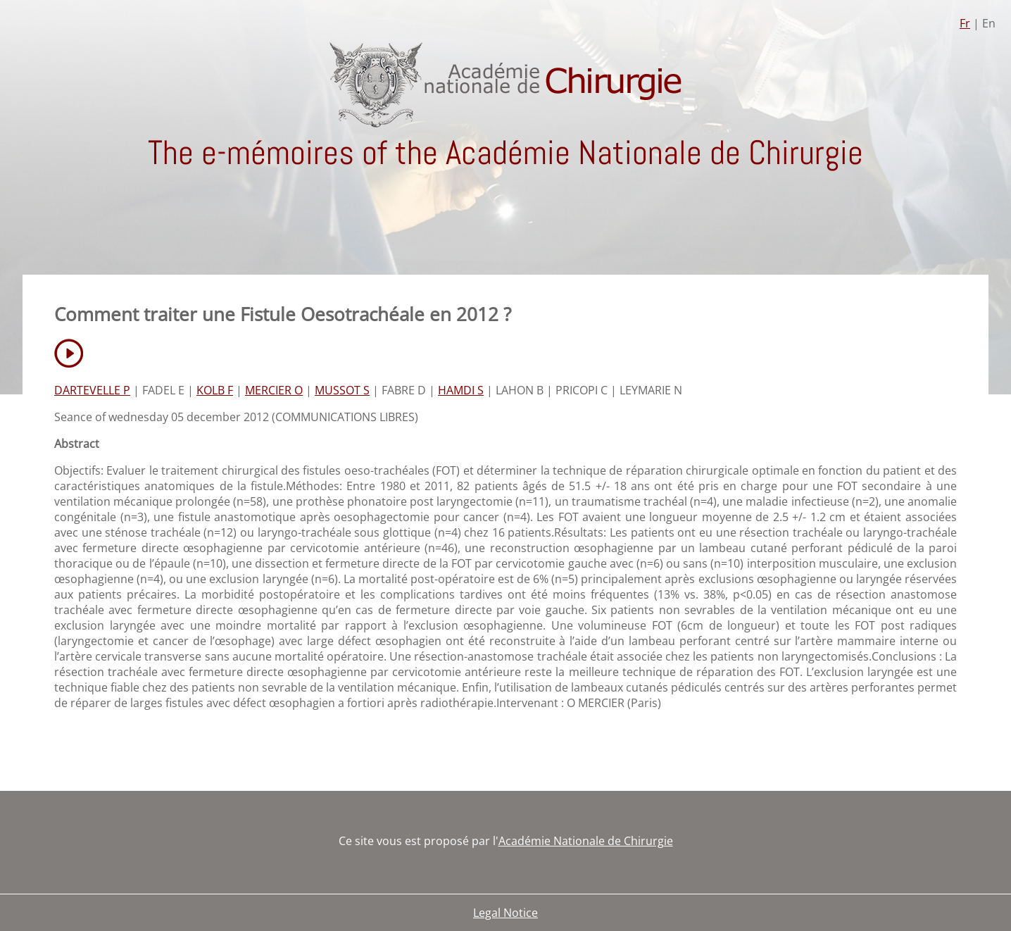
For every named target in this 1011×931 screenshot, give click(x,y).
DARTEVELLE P (92, 390)
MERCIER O (274, 390)
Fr (965, 23)
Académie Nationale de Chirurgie (585, 841)
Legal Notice (505, 912)
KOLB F (214, 390)
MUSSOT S (342, 390)
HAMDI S (461, 390)
